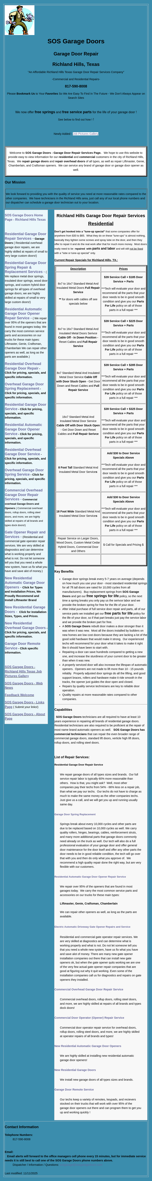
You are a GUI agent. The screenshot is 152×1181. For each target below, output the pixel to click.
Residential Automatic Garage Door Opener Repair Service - (23, 313)
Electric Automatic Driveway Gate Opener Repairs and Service (92, 926)
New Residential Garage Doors (75, 1070)
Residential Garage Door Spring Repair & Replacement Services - (25, 267)
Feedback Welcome (19, 695)
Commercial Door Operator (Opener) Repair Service (89, 1017)
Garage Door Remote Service (74, 1089)
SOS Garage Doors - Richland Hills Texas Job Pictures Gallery (23, 671)
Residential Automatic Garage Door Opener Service (23, 429)
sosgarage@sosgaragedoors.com (81, 1164)
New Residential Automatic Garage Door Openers (87, 1046)
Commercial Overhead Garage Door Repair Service (88, 989)
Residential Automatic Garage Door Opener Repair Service (90, 876)
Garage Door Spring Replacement (75, 814)
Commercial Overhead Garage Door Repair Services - (24, 494)
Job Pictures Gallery (85, 133)
